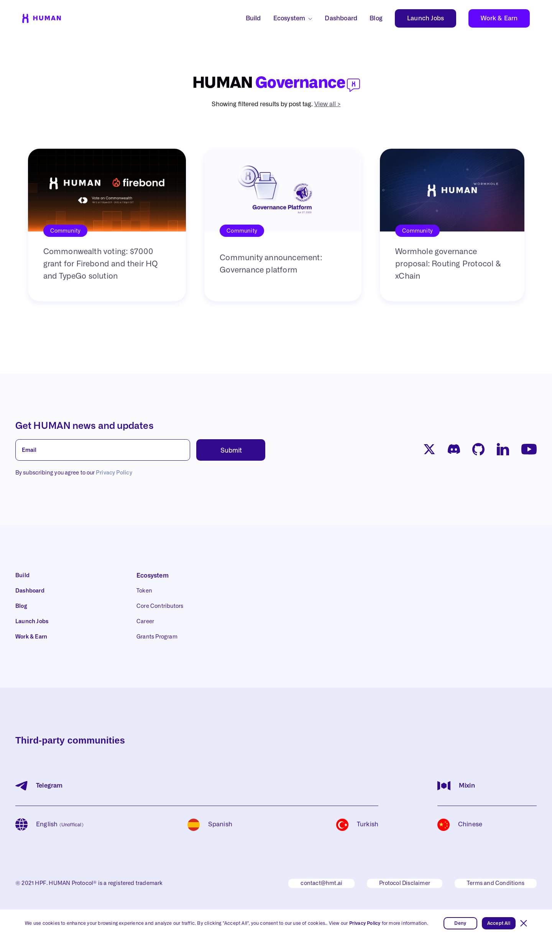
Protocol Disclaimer (404, 883)
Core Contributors (159, 606)
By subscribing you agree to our (73, 473)
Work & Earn (499, 18)
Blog (376, 18)
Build (253, 18)
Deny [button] (460, 923)
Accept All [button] (498, 923)
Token (144, 591)
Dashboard (341, 18)
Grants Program (156, 637)
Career (145, 621)
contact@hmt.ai (321, 883)
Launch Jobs (425, 18)
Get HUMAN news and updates (84, 426)
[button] (523, 923)
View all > (327, 104)
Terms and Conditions (495, 883)
